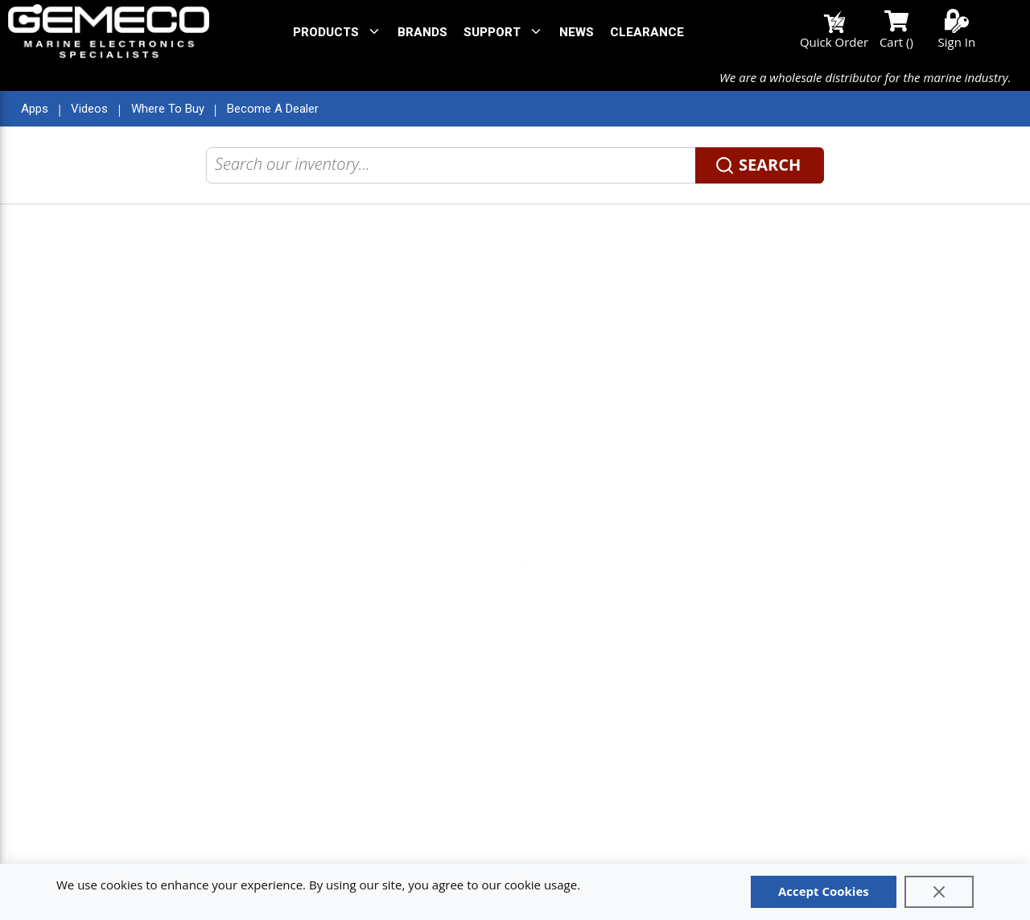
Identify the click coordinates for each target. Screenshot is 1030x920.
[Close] (939, 892)
